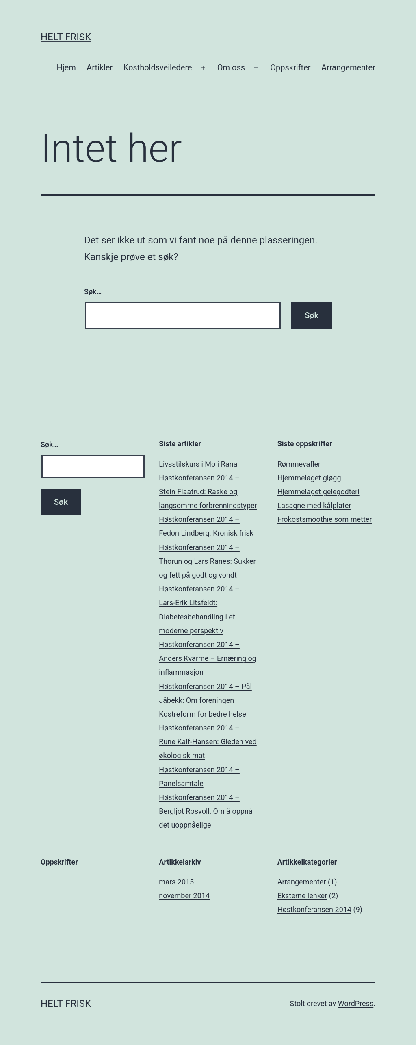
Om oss (231, 67)
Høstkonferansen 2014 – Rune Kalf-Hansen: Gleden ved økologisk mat (207, 741)
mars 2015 (176, 882)
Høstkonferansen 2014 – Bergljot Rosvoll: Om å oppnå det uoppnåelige (205, 811)
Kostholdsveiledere (158, 67)
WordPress (355, 1003)
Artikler (100, 67)
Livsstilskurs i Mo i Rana (198, 464)
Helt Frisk (66, 37)
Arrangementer (348, 67)
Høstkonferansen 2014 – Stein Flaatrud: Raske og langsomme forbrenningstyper (208, 492)
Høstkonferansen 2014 (314, 909)
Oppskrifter (290, 67)
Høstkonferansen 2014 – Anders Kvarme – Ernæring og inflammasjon (207, 658)
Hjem (66, 67)
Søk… (93, 291)
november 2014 (184, 895)
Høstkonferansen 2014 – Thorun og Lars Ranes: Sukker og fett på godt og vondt (207, 561)
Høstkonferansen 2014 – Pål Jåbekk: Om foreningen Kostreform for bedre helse (205, 700)
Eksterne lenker (302, 895)
